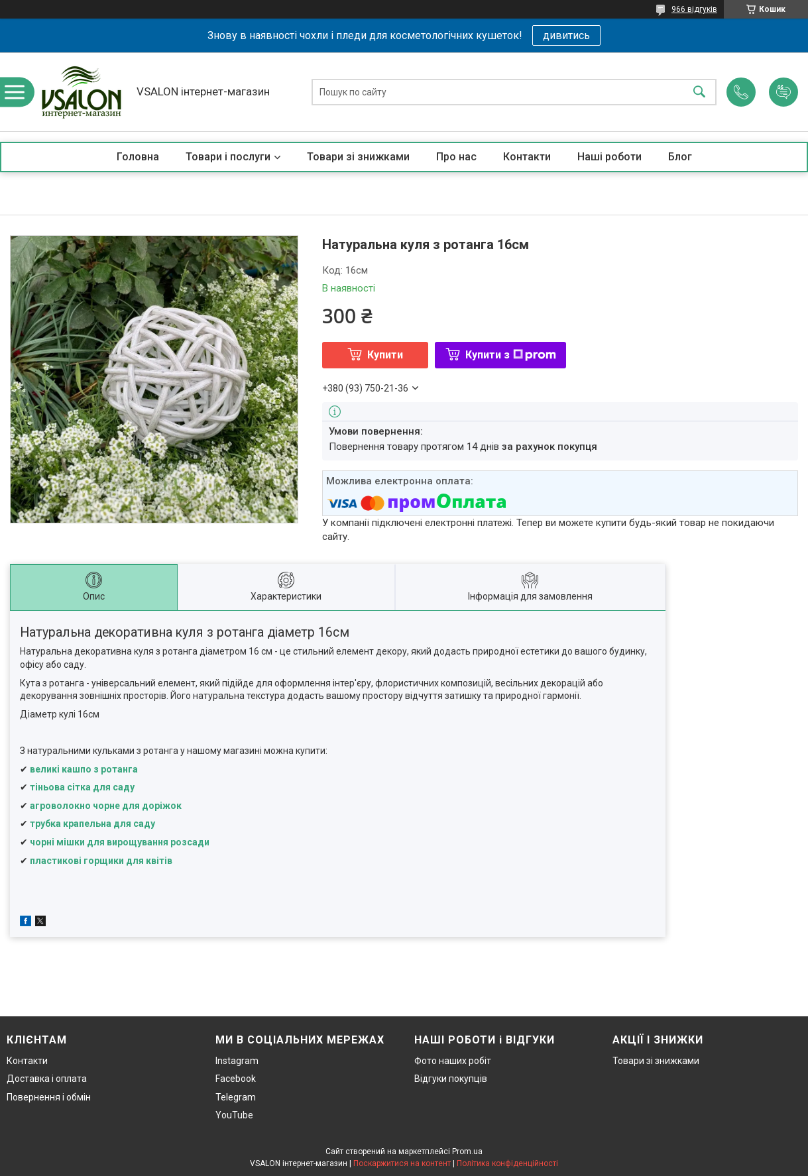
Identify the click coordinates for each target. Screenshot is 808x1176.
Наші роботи (609, 156)
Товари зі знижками (358, 156)
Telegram (235, 1097)
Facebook (235, 1078)
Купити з (510, 354)
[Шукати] (699, 92)
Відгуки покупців (450, 1078)
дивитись (566, 35)
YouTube (234, 1115)
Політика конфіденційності (507, 1163)
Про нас (456, 156)
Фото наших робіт (452, 1060)
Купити (385, 354)
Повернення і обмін (49, 1097)
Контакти (527, 156)
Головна (138, 156)
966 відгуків (694, 9)
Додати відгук (783, 92)
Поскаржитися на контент (402, 1163)
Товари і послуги (228, 156)
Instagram (237, 1060)
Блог (680, 156)
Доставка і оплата (47, 1078)
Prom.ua (467, 1151)
